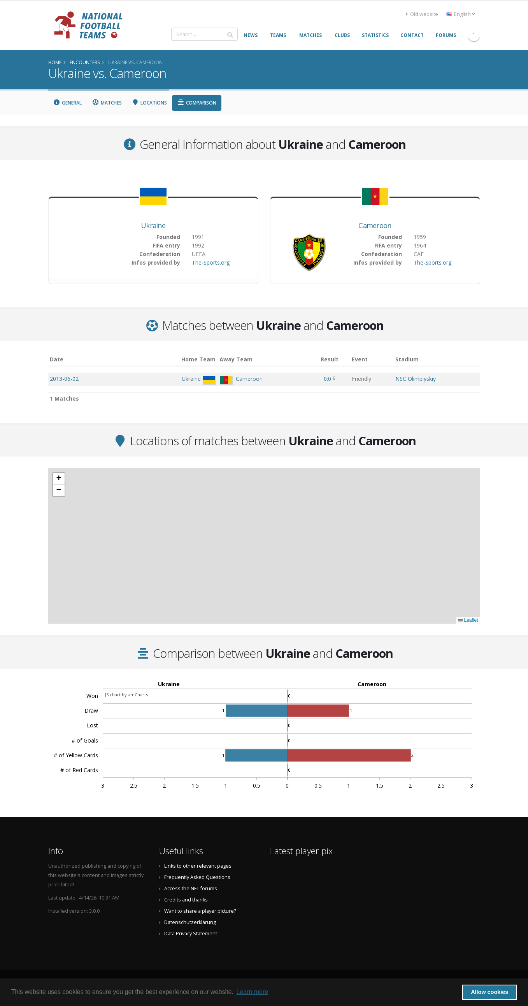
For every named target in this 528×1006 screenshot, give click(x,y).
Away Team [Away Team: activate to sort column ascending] (236, 359)
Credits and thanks (186, 899)
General (67, 102)
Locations (149, 102)
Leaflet (468, 620)
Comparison (196, 102)
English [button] (460, 14)
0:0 (328, 378)
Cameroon (374, 225)
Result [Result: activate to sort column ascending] (330, 359)
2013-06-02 (64, 378)
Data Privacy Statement (190, 933)
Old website (421, 14)
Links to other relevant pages (198, 866)
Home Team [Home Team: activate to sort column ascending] (198, 359)
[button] (59, 479)
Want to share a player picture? (200, 911)
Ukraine (153, 225)
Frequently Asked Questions (197, 877)
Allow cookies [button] (489, 992)
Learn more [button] (252, 992)
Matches (107, 102)
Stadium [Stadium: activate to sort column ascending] (407, 359)
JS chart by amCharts (126, 694)
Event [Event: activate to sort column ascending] (360, 359)
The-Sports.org (211, 262)
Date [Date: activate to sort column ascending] (56, 359)
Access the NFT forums (190, 888)
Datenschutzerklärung (190, 922)
